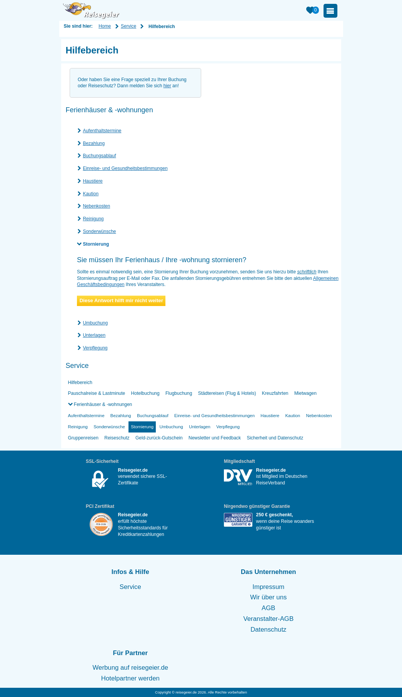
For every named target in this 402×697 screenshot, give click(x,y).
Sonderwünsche (99, 231)
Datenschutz (268, 629)
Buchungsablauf (99, 155)
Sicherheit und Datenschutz (275, 438)
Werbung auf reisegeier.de (130, 667)
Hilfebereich (80, 382)
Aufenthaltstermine (102, 130)
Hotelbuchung (145, 393)
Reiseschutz (116, 438)
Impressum (268, 587)
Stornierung (96, 244)
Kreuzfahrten (275, 393)
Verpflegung (95, 348)
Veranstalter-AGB (269, 618)
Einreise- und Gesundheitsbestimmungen (125, 168)
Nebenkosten (96, 206)
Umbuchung (95, 323)
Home (104, 26)
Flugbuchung (178, 393)
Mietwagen (305, 393)
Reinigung (93, 218)
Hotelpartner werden (130, 678)
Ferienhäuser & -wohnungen (102, 404)
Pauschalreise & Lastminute (96, 393)
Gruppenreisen (83, 438)
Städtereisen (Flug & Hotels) (227, 393)
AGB (268, 608)
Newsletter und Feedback (214, 438)
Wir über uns (268, 597)
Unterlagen (94, 335)
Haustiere (92, 181)
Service (128, 26)
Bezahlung (94, 143)
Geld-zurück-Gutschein (159, 438)
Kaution (90, 193)
